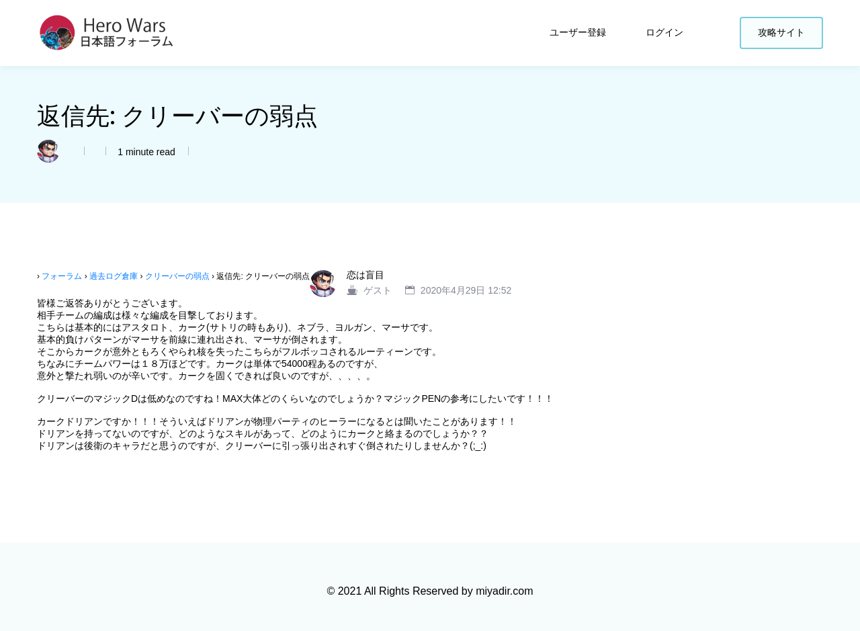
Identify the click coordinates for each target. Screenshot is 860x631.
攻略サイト (781, 32)
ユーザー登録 (579, 32)
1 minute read (145, 151)
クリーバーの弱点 (177, 276)
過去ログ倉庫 (113, 276)
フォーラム (62, 276)
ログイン (666, 32)
